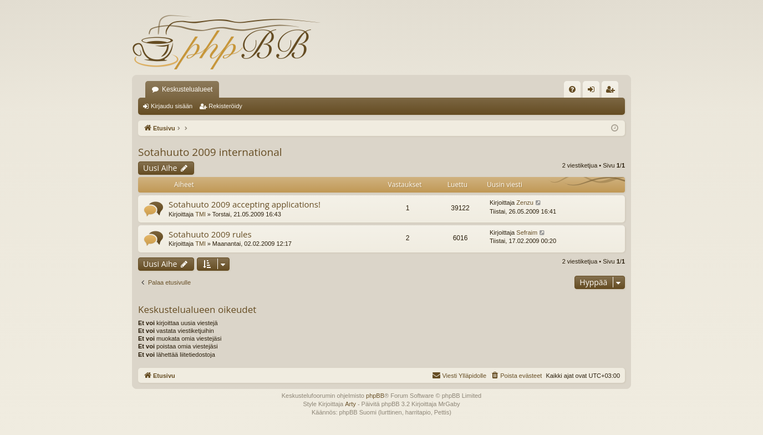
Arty (350, 404)
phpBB (375, 395)
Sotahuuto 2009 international (210, 152)
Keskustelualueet (187, 89)
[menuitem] (572, 89)
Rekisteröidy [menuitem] (612, 91)
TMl (200, 214)
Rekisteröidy (225, 106)
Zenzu (524, 202)
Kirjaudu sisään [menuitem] (593, 91)
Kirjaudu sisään (171, 106)
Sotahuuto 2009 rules (210, 234)
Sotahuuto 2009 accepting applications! (245, 204)
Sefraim (526, 232)
